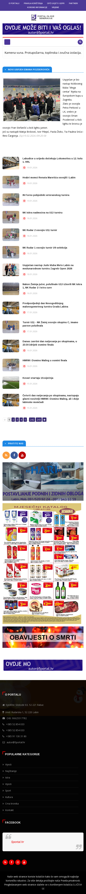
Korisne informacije (37, 7)
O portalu (14, 3)
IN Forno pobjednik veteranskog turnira (46, 195)
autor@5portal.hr (16, 742)
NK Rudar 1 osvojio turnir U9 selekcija (45, 247)
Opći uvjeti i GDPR (55, 3)
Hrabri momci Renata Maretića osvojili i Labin (49, 177)
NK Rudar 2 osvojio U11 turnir (40, 230)
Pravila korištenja (33, 3)
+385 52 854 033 (15, 724)
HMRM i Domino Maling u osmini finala (45, 360)
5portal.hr (17, 842)
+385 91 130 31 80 (16, 736)
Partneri (73, 3)
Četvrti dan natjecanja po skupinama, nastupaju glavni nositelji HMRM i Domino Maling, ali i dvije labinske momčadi (51, 398)
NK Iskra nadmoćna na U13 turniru (42, 212)
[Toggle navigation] (7, 42)
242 (32, 419)
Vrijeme (55, 7)
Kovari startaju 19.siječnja (38, 378)
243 (39, 419)
